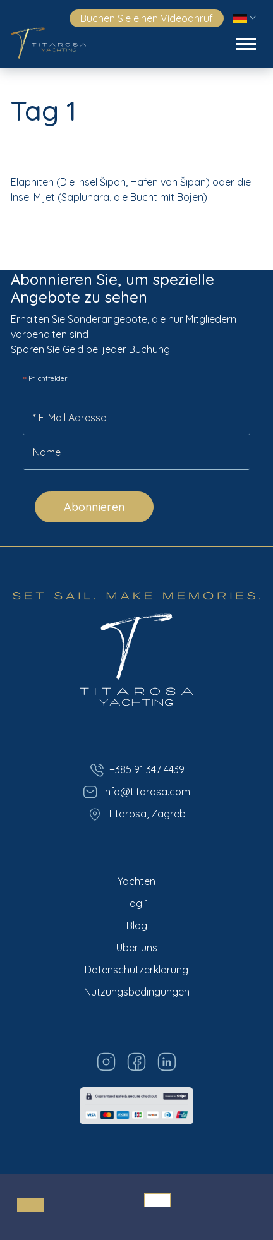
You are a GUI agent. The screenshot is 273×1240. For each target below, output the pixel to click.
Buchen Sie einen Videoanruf (146, 18)
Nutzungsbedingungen (137, 991)
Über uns (136, 947)
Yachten (136, 881)
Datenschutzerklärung (136, 969)
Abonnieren (94, 507)
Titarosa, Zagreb (136, 814)
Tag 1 (137, 903)
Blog (136, 925)
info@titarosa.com (136, 792)
